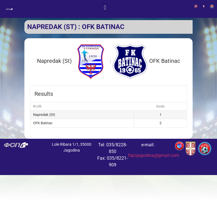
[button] (105, 7)
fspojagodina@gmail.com (153, 155)
